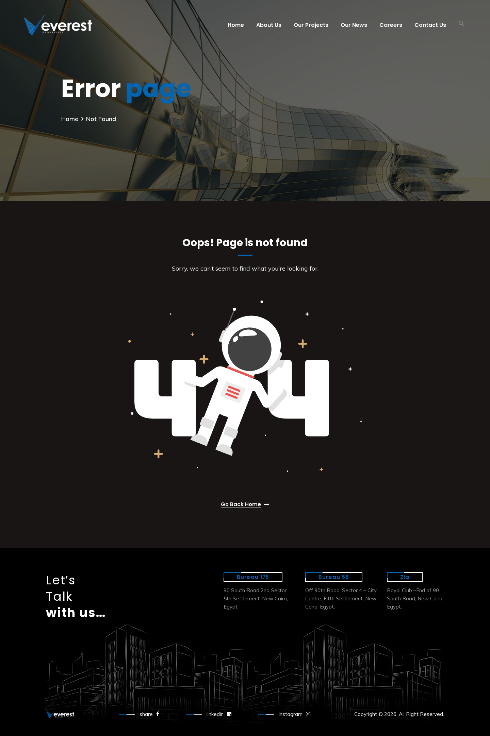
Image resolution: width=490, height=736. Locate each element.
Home (236, 25)
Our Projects (311, 25)
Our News (354, 25)
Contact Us (430, 25)
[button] (461, 25)
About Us (268, 25)
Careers (390, 25)
